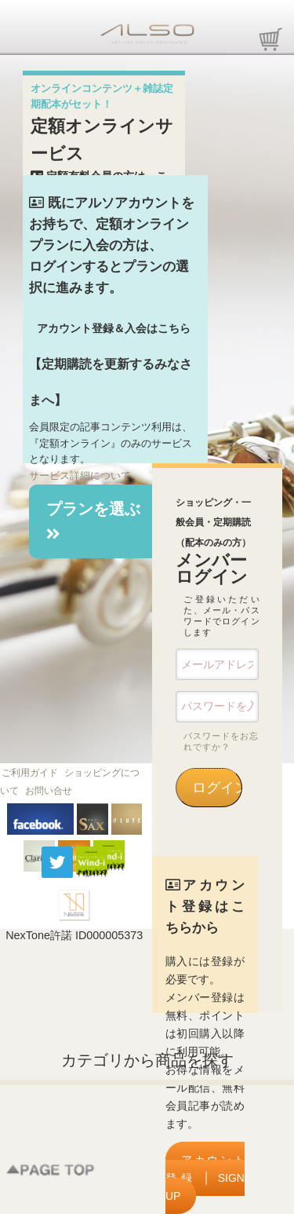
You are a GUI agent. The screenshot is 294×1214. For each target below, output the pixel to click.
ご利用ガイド (30, 772)
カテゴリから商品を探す (147, 1060)
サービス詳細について (80, 475)
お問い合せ (48, 790)
